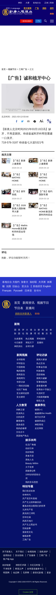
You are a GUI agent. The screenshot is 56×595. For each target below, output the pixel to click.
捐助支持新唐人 (23, 313)
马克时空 (40, 393)
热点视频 (30, 338)
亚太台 (25, 286)
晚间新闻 (21, 371)
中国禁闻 (21, 367)
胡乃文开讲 (40, 417)
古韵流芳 (20, 417)
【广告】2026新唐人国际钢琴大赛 (19, 208)
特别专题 (27, 486)
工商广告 (23, 69)
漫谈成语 (20, 424)
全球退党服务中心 (35, 569)
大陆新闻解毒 (42, 397)
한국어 (37, 290)
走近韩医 (39, 428)
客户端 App (8, 559)
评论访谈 (41, 355)
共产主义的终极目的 (31, 502)
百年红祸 (26, 517)
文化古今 (20, 432)
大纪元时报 (35, 565)
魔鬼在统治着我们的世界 (33, 506)
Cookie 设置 (28, 592)
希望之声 (19, 569)
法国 (8, 286)
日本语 (28, 290)
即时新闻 (41, 338)
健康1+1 (39, 409)
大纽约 (16, 282)
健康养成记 (40, 421)
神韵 (20, 3)
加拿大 (24, 282)
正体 (46, 3)
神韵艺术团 (21, 565)
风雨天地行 (27, 521)
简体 (52, 3)
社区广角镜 (22, 389)
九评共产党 (27, 509)
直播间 (30, 308)
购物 (37, 313)
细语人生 (40, 400)
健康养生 (40, 405)
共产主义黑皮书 (29, 524)
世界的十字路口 (43, 389)
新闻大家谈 (41, 359)
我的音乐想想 (31, 482)
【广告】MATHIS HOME (16, 177)
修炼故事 (26, 536)
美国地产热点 (22, 436)
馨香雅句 (20, 421)
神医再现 (39, 424)
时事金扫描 (41, 367)
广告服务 (31, 555)
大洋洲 (42, 282)
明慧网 (6, 572)
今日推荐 (18, 342)
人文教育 (21, 405)
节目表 (18, 308)
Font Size (41, 121)
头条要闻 (18, 338)
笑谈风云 (20, 413)
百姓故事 (26, 528)
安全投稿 (19, 555)
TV (39, 21)
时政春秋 (40, 371)
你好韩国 (29, 452)
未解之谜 (20, 409)
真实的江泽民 (28, 513)
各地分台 (37, 3)
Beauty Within (31, 463)
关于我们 (20, 551)
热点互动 (40, 363)
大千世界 (29, 467)
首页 (3, 69)
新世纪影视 (38, 572)
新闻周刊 (21, 378)
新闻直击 (21, 374)
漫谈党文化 (27, 532)
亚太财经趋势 (23, 393)
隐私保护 (44, 551)
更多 (49, 572)
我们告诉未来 (28, 491)
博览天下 (30, 342)
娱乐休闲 (30, 440)
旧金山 (16, 286)
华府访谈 (21, 382)
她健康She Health (43, 413)
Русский (18, 290)
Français (6, 290)
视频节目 (12, 69)
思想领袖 (40, 374)
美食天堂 (29, 456)
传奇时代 (26, 495)
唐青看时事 (41, 386)
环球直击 (21, 363)
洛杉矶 (33, 282)
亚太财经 (21, 397)
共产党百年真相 (29, 498)
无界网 (26, 572)
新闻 (17, 324)
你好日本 (29, 448)
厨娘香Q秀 (30, 471)
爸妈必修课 (21, 428)
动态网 (16, 572)
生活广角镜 (30, 444)
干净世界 (7, 569)
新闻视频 (22, 355)
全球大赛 (30, 346)
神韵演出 (18, 346)
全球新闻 (21, 359)
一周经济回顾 (23, 386)
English (47, 286)
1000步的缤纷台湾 (32, 476)
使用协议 (7, 555)
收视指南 (32, 551)
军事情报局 (41, 382)
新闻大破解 (41, 378)
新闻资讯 (28, 302)
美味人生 (29, 459)
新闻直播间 (27, 21)
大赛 (27, 3)
